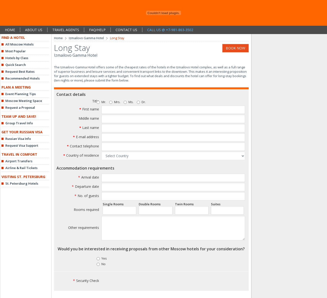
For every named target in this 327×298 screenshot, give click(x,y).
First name (90, 109)
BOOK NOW (235, 48)
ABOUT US (33, 29)
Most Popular (15, 51)
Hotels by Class (16, 58)
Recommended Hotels (22, 78)
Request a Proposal (20, 107)
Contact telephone (84, 146)
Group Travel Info (19, 123)
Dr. (141, 102)
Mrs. (114, 102)
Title (95, 101)
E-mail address (87, 137)
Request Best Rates (20, 71)
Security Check (86, 280)
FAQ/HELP (97, 29)
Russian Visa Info (18, 138)
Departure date (85, 186)
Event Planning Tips (20, 94)
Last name (90, 127)
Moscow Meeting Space (23, 101)
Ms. (129, 102)
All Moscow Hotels (19, 44)
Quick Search (15, 65)
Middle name (89, 118)
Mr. (103, 102)
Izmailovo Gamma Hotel (86, 38)
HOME (10, 29)
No (103, 264)
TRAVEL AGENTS (65, 29)
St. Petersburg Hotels (21, 183)
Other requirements (83, 227)
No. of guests (86, 195)
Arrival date (88, 177)
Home (58, 38)
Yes (104, 258)
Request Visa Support (21, 145)
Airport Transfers (18, 161)
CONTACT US (126, 29)
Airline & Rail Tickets (21, 168)
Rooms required (86, 209)
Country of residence (82, 155)
